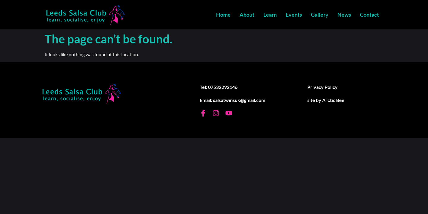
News (344, 14)
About (247, 14)
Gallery (319, 14)
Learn (270, 14)
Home (223, 14)
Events (294, 14)
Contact (369, 14)
